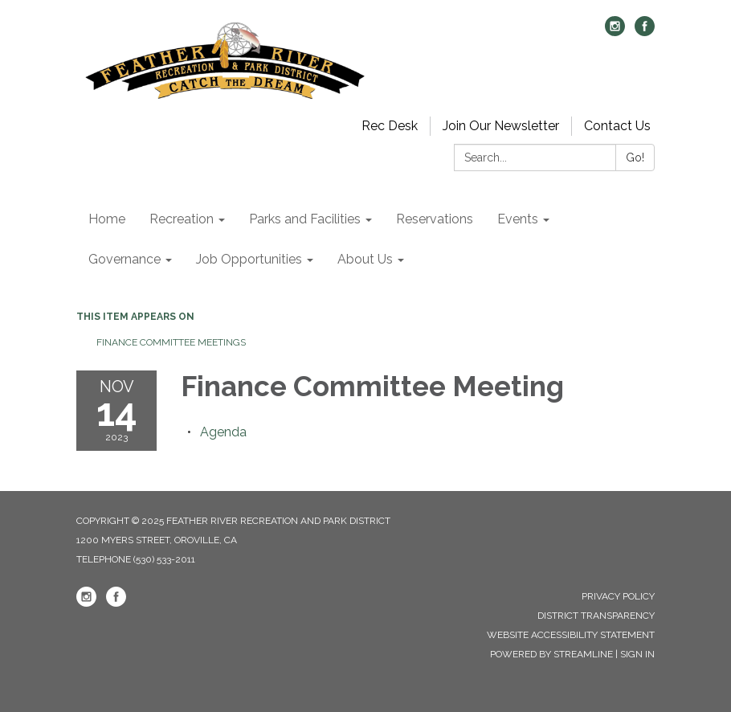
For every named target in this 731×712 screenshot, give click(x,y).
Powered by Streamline (551, 654)
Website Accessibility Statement (571, 634)
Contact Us (617, 125)
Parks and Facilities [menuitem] (305, 219)
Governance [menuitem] (124, 259)
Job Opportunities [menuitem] (249, 259)
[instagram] (615, 31)
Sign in (637, 654)
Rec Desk (389, 125)
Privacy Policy (618, 596)
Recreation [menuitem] (181, 219)
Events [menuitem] (517, 219)
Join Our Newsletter (501, 125)
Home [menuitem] (106, 219)
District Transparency (596, 615)
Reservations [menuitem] (434, 219)
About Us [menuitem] (365, 259)
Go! (635, 157)
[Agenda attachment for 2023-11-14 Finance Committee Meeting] (223, 432)
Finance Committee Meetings (171, 342)
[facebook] (645, 31)
